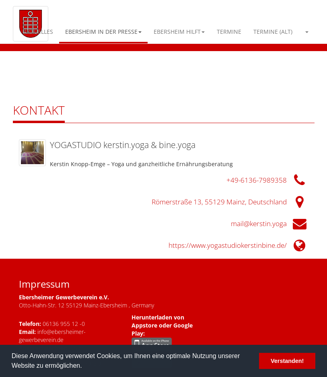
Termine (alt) (272, 31)
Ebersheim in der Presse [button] (103, 31)
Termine (229, 31)
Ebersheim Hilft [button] (179, 31)
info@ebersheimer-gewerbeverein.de (52, 336)
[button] (306, 31)
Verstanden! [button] (287, 361)
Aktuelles (38, 31)
